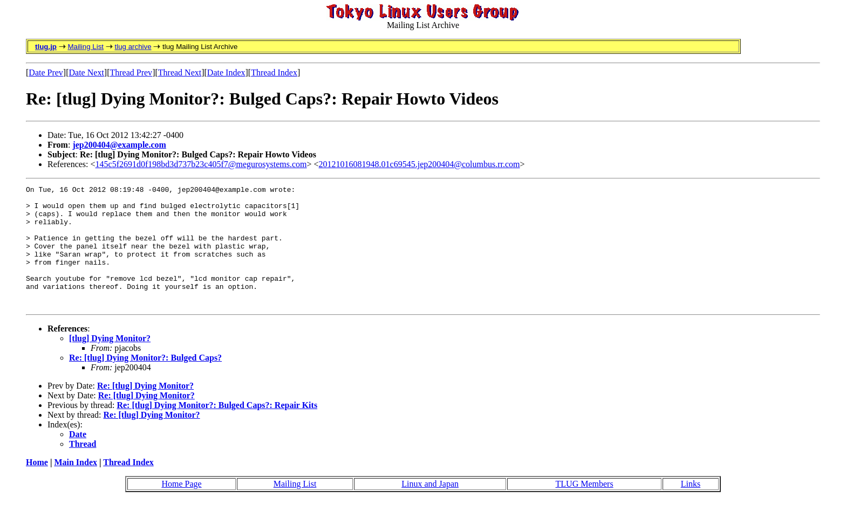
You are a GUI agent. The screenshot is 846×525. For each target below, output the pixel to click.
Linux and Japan (430, 508)
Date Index (226, 72)
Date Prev (46, 72)
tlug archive (132, 47)
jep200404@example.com (119, 144)
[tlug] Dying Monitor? (110, 362)
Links (690, 508)
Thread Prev (131, 72)
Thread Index (274, 72)
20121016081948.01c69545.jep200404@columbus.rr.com (419, 164)
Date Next (86, 72)
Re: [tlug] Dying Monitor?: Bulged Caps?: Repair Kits (217, 429)
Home (37, 486)
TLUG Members (584, 508)
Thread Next (179, 72)
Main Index (75, 486)
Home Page (181, 508)
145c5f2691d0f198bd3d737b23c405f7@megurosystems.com (201, 164)
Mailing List (85, 47)
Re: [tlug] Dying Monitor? (145, 410)
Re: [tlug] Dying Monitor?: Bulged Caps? (145, 381)
